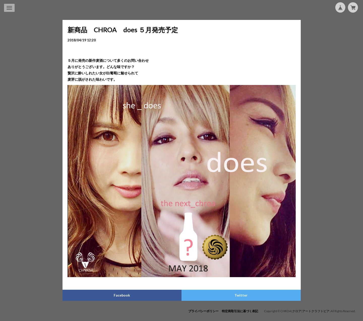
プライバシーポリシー (203, 311)
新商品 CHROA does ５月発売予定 (123, 30)
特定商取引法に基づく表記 (240, 311)
